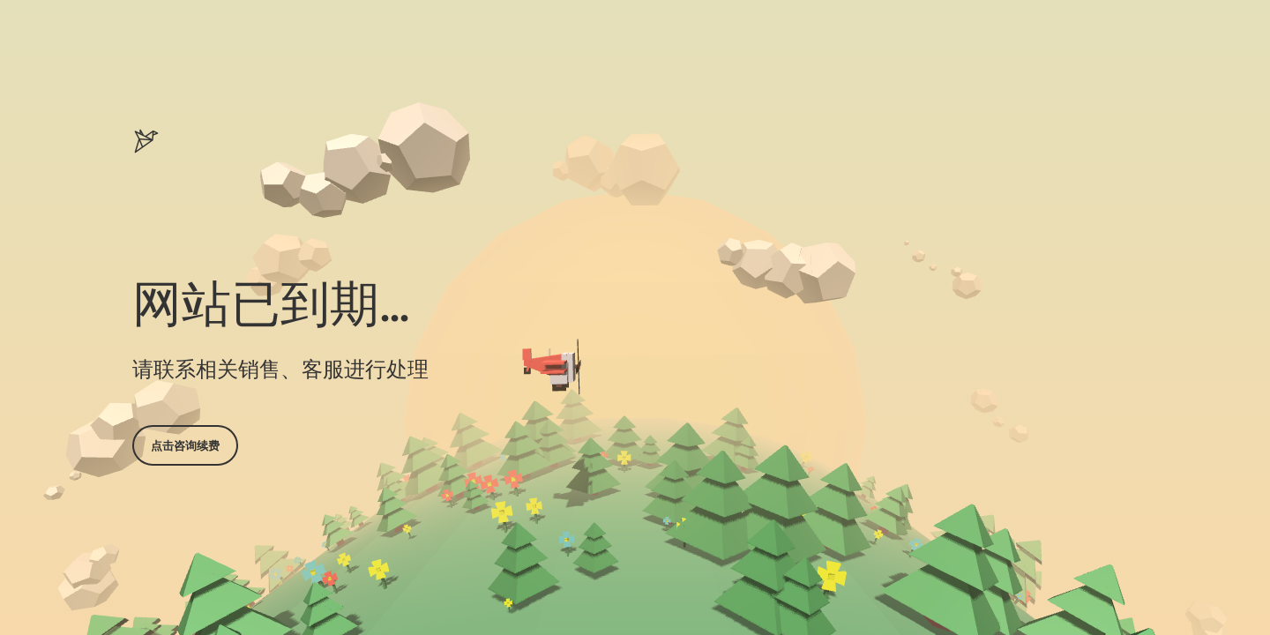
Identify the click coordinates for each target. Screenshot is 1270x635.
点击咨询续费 (185, 445)
